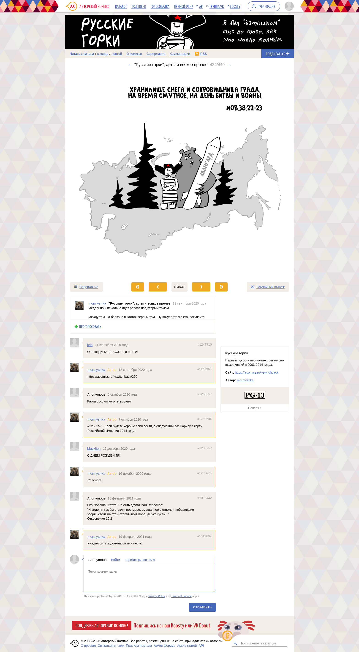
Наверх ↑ (254, 408)
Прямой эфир (183, 6)
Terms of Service (181, 596)
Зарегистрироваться (140, 560)
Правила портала (139, 645)
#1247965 (204, 369)
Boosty (235, 6)
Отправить (202, 607)
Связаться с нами (111, 645)
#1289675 (204, 473)
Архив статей (187, 645)
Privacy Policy (156, 596)
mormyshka (96, 370)
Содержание (156, 53)
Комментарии (180, 53)
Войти (115, 560)
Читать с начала (82, 53)
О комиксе (134, 53)
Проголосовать (90, 326)
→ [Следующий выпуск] (229, 64)
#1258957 (205, 394)
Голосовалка (160, 6)
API (201, 6)
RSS (203, 53)
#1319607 (204, 536)
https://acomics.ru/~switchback (256, 372)
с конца (103, 53)
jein (89, 345)
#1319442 (205, 497)
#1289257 (205, 448)
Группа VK (216, 6)
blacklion (94, 448)
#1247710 (205, 344)
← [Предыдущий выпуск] (130, 64)
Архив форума (164, 645)
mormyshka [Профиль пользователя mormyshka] (97, 303)
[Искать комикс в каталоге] (235, 643)
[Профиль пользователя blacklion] (76, 446)
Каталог (121, 6)
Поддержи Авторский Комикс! (102, 625)
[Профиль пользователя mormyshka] (79, 308)
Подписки (138, 6)
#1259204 (204, 419)
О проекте (88, 645)
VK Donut (201, 625)
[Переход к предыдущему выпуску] (93, 174)
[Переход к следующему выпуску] (179, 174)
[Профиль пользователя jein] (76, 342)
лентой (117, 53)
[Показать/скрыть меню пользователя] (288, 6)
